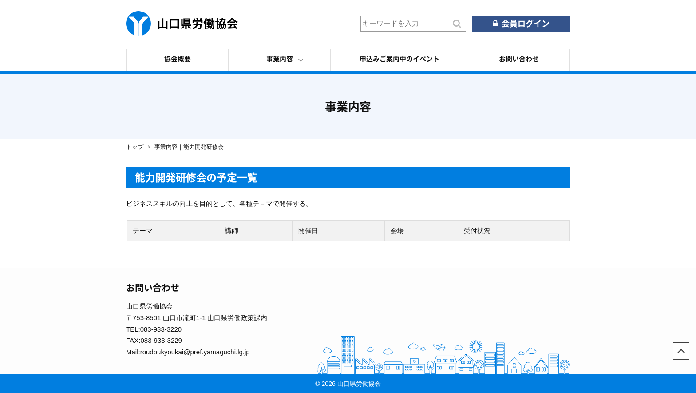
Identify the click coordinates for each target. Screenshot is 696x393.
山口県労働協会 (182, 23)
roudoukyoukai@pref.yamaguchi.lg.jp (195, 352)
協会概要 (177, 59)
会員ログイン (526, 23)
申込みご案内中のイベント (399, 59)
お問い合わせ (519, 59)
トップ (134, 147)
